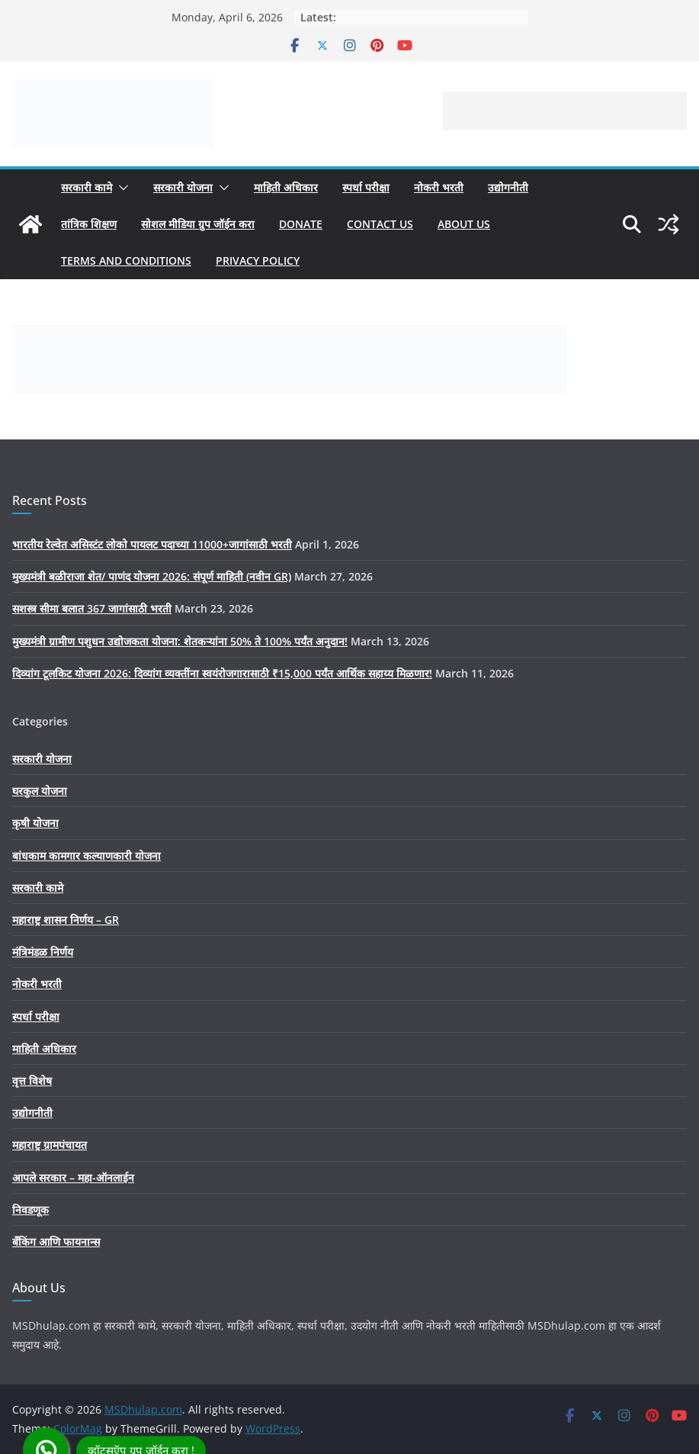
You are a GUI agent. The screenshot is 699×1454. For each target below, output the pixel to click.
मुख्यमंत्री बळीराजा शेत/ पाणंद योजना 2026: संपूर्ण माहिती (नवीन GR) (151, 576)
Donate (300, 224)
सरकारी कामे (86, 187)
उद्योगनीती (508, 187)
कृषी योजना (35, 822)
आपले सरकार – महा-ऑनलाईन (73, 1177)
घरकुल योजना (39, 790)
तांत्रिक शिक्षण (89, 224)
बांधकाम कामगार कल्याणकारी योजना (86, 855)
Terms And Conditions (126, 260)
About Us (464, 224)
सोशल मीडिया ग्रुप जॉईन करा (198, 224)
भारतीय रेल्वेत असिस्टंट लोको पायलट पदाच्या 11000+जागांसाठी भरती (152, 544)
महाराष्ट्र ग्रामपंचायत (49, 1144)
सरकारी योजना (183, 187)
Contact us (380, 224)
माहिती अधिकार (286, 187)
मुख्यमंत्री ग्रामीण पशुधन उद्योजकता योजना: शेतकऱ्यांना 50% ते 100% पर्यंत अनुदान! (180, 641)
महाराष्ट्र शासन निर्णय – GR (65, 919)
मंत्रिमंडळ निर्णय (42, 951)
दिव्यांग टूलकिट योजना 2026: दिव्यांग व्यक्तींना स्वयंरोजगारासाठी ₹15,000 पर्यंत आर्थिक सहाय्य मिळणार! (222, 673)
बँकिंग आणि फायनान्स (56, 1241)
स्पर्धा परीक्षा (366, 187)
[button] (120, 187)
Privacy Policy (258, 260)
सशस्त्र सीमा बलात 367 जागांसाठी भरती (92, 608)
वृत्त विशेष (32, 1080)
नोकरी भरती (438, 187)
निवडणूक (30, 1209)
